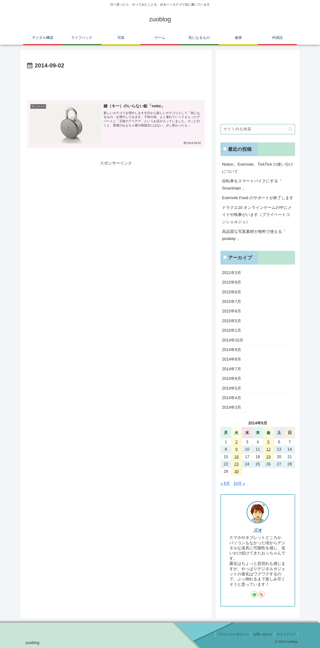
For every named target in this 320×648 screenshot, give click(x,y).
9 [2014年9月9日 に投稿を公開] (236, 449)
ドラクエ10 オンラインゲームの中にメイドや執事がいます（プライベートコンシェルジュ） (257, 214)
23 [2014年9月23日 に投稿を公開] (236, 464)
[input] (257, 129)
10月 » (239, 483)
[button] (290, 129)
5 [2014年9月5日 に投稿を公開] (268, 442)
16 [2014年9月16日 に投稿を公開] (236, 457)
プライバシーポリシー (233, 634)
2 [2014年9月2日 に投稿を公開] (236, 442)
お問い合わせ (262, 634)
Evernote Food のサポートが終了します (257, 198)
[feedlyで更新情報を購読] (254, 594)
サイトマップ (286, 634)
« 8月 (225, 483)
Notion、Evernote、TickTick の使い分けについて (257, 168)
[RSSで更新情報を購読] (261, 594)
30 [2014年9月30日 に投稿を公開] (236, 471)
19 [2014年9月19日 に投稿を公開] (268, 457)
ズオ (257, 530)
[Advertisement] (116, 83)
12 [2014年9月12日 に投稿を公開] (268, 449)
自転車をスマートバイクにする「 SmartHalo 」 (252, 184)
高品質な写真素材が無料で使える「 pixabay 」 (254, 235)
